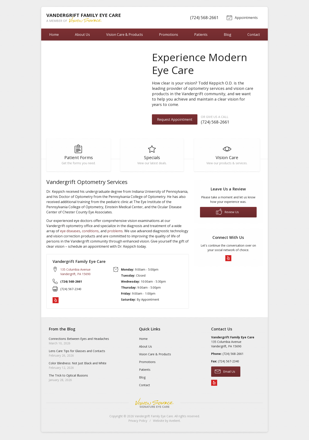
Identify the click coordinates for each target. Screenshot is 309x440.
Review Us (227, 213)
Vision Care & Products (124, 34)
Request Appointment (174, 119)
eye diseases (70, 232)
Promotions (168, 34)
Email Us (225, 372)
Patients (201, 34)
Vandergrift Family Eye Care (154, 417)
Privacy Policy (137, 422)
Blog (227, 34)
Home (54, 34)
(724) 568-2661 (203, 17)
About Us (82, 34)
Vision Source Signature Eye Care (154, 404)
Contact (253, 34)
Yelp (56, 302)
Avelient (174, 422)
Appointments (241, 17)
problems (115, 232)
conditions (90, 232)
